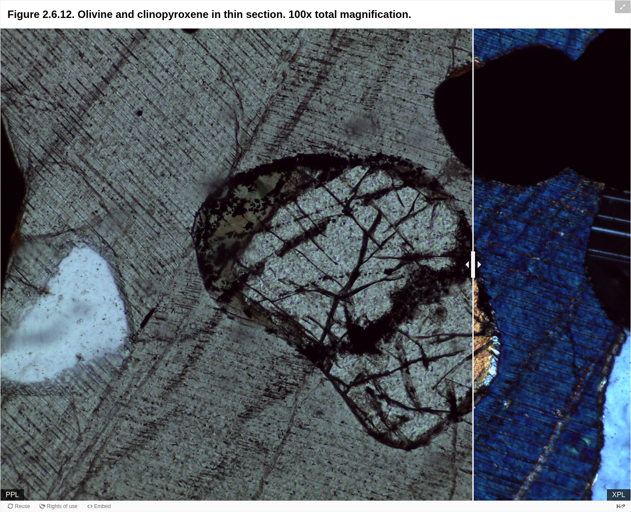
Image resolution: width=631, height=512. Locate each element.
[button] (623, 6)
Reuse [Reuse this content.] (22, 506)
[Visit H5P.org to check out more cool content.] (621, 506)
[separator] (473, 264)
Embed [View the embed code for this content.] (102, 506)
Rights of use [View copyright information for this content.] (62, 506)
